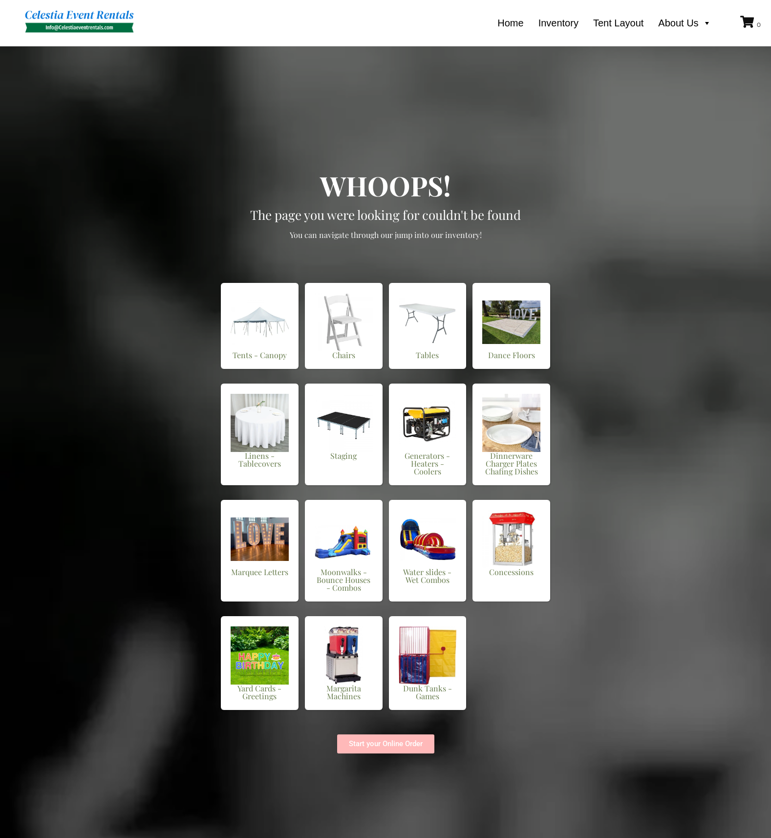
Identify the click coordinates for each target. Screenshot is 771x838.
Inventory (558, 23)
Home (510, 23)
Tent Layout (618, 23)
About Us (684, 23)
